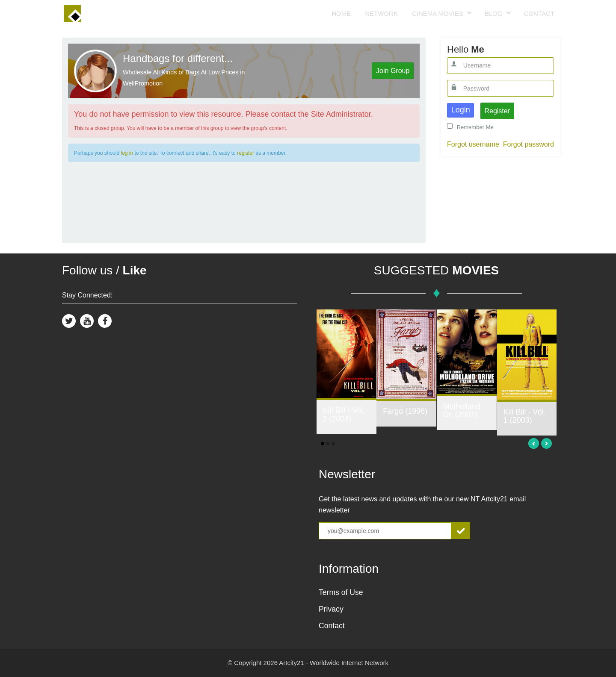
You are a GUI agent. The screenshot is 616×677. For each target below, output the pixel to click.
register (245, 153)
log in (127, 153)
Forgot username (473, 144)
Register (497, 111)
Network (381, 13)
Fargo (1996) (405, 411)
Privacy (331, 609)
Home (341, 13)
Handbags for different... (178, 58)
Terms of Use (341, 592)
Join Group (392, 70)
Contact (539, 13)
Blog (494, 13)
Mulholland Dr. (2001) (461, 410)
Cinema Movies (437, 13)
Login (460, 110)
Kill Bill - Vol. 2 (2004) (344, 414)
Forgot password (528, 144)
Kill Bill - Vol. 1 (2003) (524, 416)
